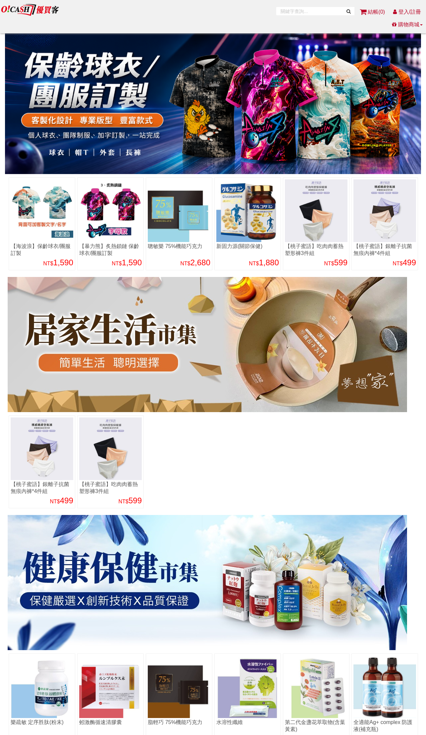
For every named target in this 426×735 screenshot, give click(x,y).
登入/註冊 (407, 12)
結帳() (373, 12)
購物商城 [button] (407, 24)
